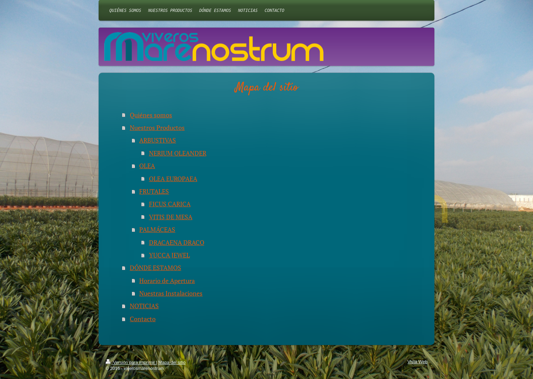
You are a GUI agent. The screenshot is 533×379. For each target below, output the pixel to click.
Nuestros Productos (157, 127)
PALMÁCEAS (157, 229)
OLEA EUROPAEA (173, 178)
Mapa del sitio (172, 362)
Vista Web (417, 361)
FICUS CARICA (170, 204)
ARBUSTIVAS (157, 140)
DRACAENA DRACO (176, 242)
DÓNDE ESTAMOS (155, 267)
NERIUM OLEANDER (177, 153)
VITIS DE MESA (170, 217)
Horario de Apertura (167, 280)
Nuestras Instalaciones (170, 293)
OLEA (147, 165)
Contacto (143, 319)
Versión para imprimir (131, 362)
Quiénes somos (151, 115)
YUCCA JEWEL (169, 255)
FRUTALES (154, 191)
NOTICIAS (144, 306)
